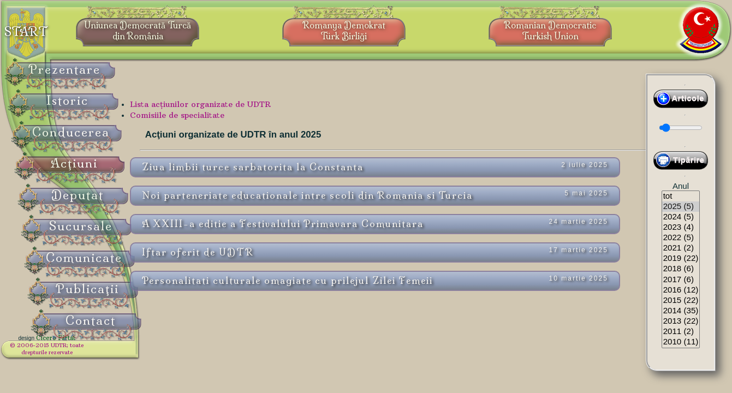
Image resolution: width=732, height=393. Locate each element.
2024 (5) (681, 217)
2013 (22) (681, 321)
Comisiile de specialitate (222, 123)
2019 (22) (681, 258)
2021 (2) (681, 248)
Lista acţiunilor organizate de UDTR (245, 112)
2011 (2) (681, 331)
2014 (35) (681, 311)
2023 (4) (681, 227)
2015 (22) (681, 300)
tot (681, 196)
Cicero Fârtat (79, 345)
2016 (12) (681, 290)
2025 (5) (681, 206)
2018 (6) (681, 269)
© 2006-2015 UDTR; (71, 352)
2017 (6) (681, 280)
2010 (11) (681, 342)
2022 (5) (681, 238)
